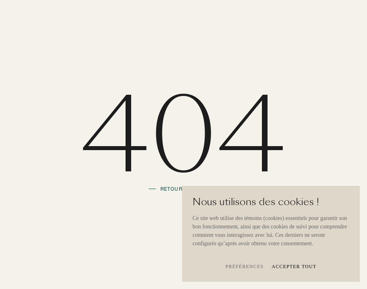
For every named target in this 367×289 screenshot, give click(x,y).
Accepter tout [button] (294, 266)
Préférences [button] (244, 266)
